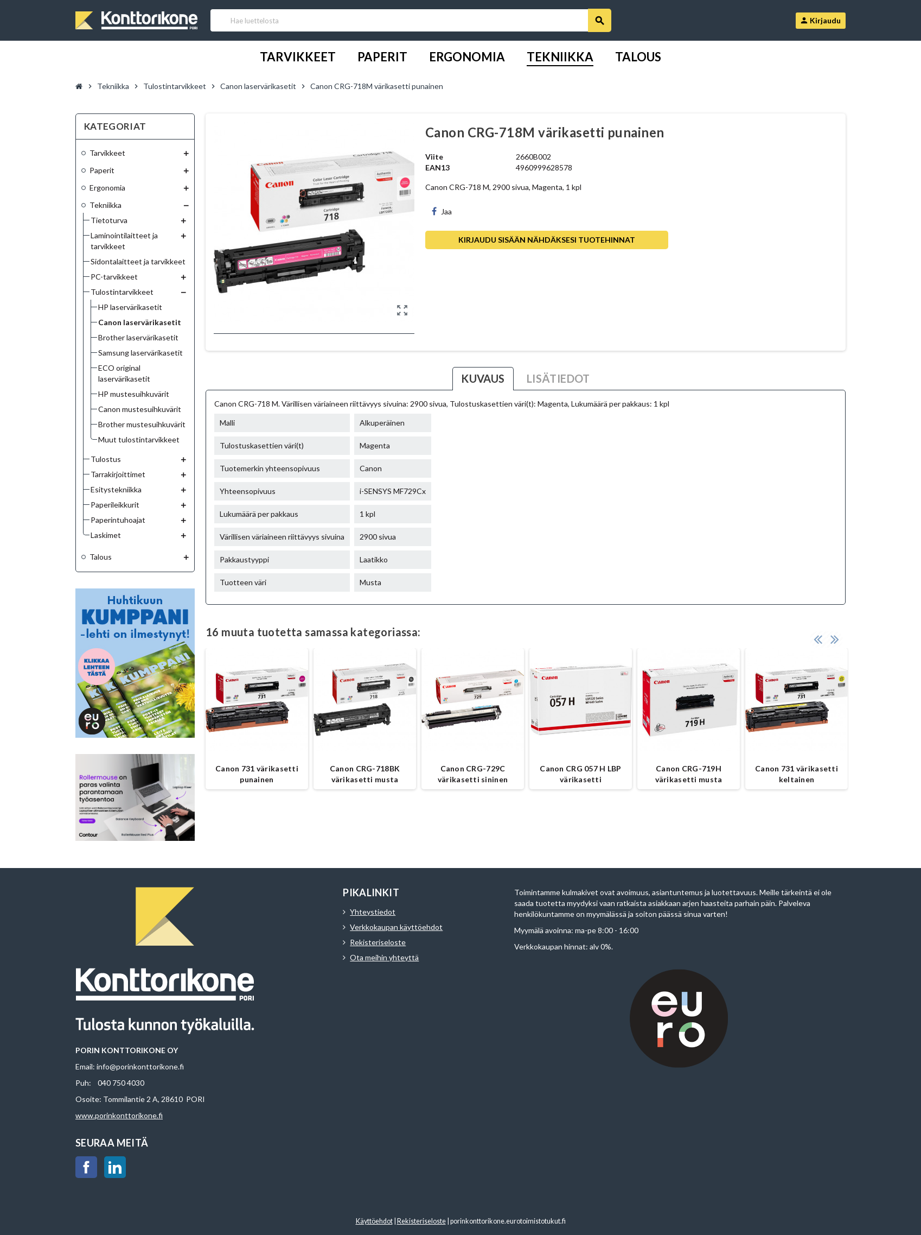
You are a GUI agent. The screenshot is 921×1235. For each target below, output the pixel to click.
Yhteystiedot (372, 911)
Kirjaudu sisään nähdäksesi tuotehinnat (546, 239)
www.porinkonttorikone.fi (119, 1115)
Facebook (86, 1167)
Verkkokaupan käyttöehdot (396, 927)
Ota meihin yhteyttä (384, 957)
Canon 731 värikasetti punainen (256, 774)
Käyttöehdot (374, 1221)
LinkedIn (115, 1167)
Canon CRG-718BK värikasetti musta (365, 774)
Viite (434, 156)
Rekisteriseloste (378, 942)
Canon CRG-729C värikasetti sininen (473, 774)
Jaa (442, 211)
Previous (818, 637)
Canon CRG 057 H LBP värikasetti (580, 774)
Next (835, 637)
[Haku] (410, 20)
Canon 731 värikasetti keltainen (796, 774)
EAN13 (437, 167)
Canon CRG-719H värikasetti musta (688, 774)
